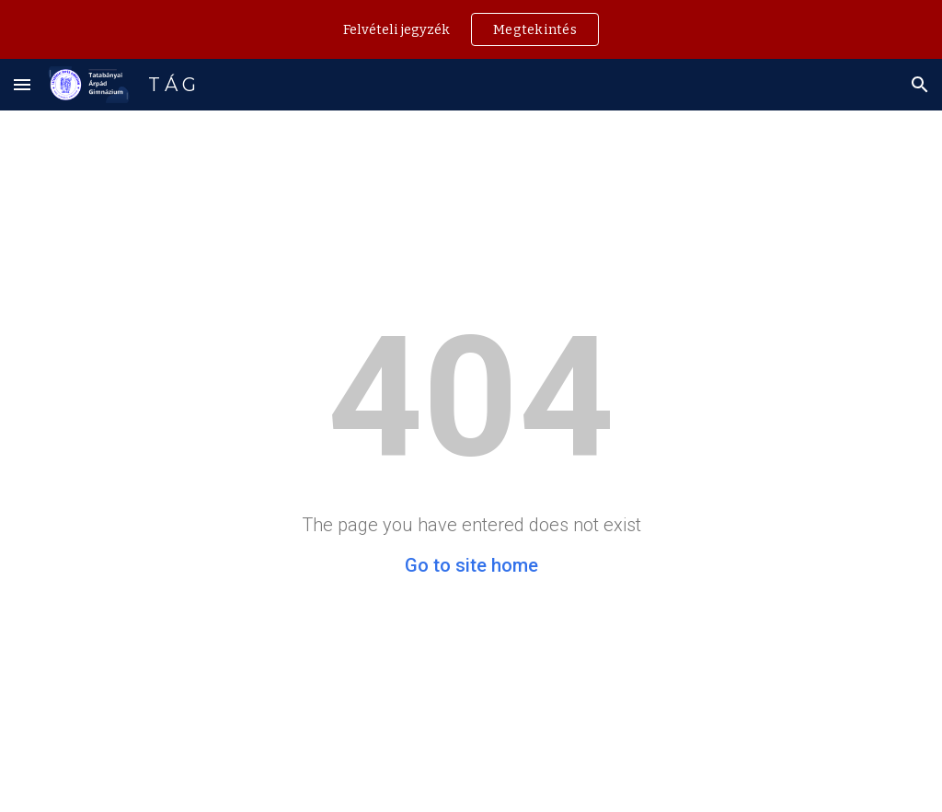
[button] (22, 84)
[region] (471, 29)
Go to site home (471, 565)
